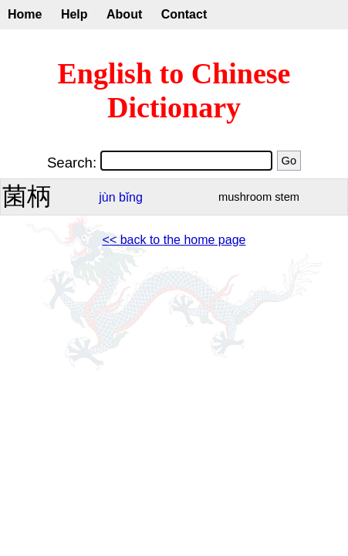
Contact (184, 14)
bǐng (131, 197)
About (124, 14)
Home (25, 14)
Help (74, 14)
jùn (107, 197)
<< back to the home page (174, 239)
